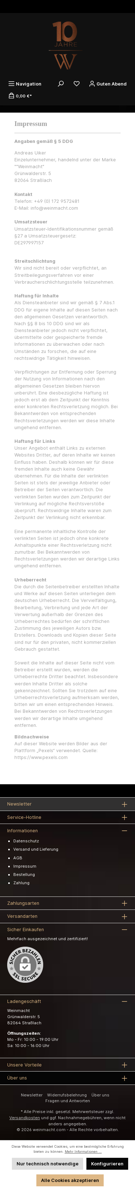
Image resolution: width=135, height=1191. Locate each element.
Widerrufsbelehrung (67, 1095)
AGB (17, 857)
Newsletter (31, 1095)
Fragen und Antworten (67, 1100)
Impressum (24, 866)
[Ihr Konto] (107, 84)
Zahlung (21, 882)
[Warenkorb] (20, 96)
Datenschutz (26, 840)
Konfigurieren (107, 1163)
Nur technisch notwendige (47, 1163)
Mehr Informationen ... (83, 1151)
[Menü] (25, 84)
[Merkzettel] (77, 84)
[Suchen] (61, 84)
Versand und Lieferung (35, 849)
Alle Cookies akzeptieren (70, 1180)
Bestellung (24, 874)
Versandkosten (24, 1117)
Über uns (100, 1095)
